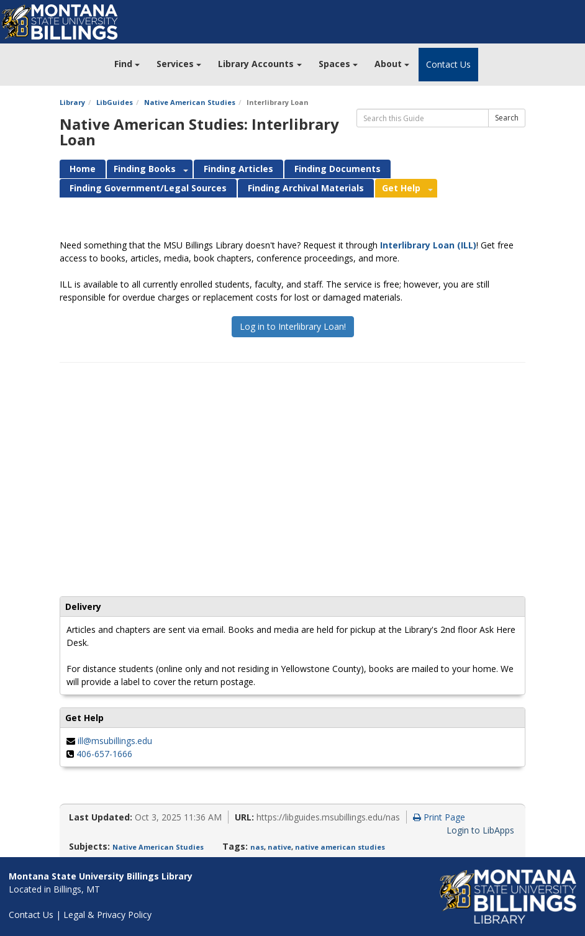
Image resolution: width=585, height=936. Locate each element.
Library (72, 102)
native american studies (340, 847)
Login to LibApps (480, 830)
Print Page (439, 817)
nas (257, 847)
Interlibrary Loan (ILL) (428, 245)
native (279, 847)
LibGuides (114, 102)
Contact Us (448, 64)
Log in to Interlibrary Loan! (293, 326)
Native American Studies (189, 102)
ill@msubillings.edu (115, 741)
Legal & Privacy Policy (107, 914)
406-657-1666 (104, 754)
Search (507, 117)
